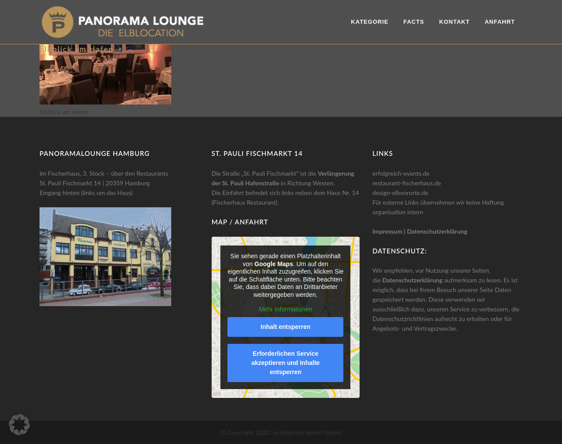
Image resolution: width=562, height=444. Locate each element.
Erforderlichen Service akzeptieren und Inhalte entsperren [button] (285, 362)
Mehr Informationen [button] (285, 309)
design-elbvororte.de (400, 192)
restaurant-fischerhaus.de (406, 183)
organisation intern (397, 212)
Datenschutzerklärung (437, 231)
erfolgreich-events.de (400, 173)
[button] (19, 424)
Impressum (387, 231)
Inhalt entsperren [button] (285, 326)
